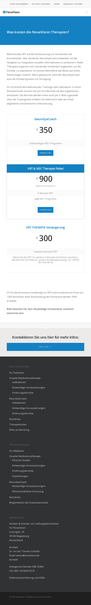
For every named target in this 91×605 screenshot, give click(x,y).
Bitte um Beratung (19, 429)
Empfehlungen (20, 476)
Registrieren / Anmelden (73, 4)
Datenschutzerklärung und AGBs (27, 577)
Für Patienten (16, 372)
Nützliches (15, 419)
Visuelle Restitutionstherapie (25, 378)
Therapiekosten (18, 424)
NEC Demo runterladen (41, 4)
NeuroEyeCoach (18, 398)
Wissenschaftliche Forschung (28, 491)
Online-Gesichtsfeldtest (19, 4)
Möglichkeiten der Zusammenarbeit (28, 502)
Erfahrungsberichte (22, 392)
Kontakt (57, 4)
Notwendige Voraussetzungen (28, 387)
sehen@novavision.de (27, 555)
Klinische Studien (21, 460)
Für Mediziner (16, 450)
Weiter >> (45, 346)
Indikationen (19, 382)
